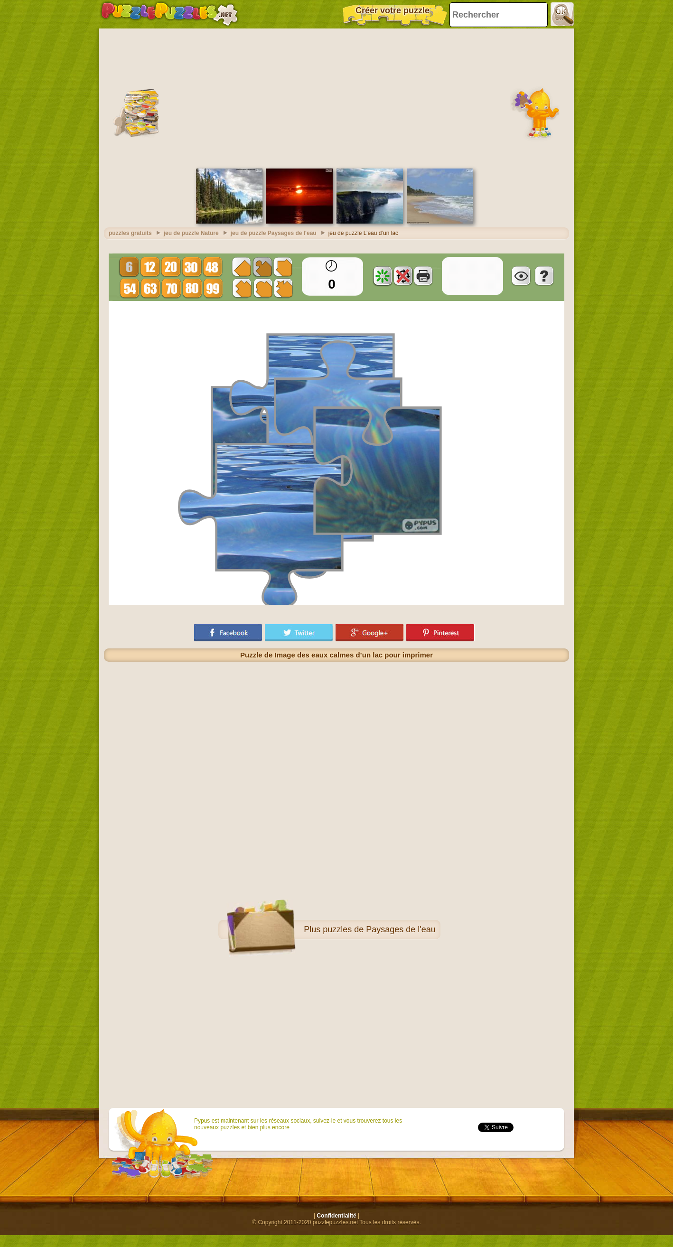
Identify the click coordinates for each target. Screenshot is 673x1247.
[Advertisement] (336, 97)
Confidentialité (336, 1215)
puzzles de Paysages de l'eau (379, 929)
